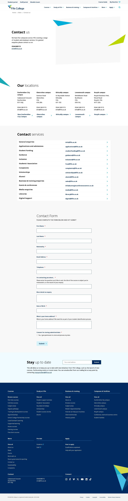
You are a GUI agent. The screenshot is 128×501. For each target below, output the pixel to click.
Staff (38, 447)
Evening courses (13, 429)
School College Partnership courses (19, 418)
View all (39, 397)
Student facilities (99, 418)
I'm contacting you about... (46, 278)
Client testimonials (71, 415)
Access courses (12, 426)
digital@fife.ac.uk (71, 199)
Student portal (13, 2)
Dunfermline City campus (102, 400)
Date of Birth (42, 306)
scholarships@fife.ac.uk (74, 173)
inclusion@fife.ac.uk (72, 160)
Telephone (41, 267)
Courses (47, 7)
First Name (41, 226)
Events (10, 453)
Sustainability (12, 465)
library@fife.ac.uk (71, 194)
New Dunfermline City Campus (24, 115)
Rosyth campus (99, 114)
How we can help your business (75, 412)
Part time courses (13, 400)
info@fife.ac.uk (17, 49)
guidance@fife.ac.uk (72, 155)
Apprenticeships (13, 415)
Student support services (44, 400)
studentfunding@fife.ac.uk (75, 151)
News (9, 450)
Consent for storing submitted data (49, 332)
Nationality (41, 247)
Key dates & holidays (43, 406)
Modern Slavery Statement (114, 497)
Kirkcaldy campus (62, 114)
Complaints (11, 468)
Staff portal (24, 2)
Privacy (81, 497)
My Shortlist (115, 2)
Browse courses (13, 397)
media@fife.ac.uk (71, 190)
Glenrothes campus (41, 115)
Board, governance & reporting (17, 459)
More (104, 7)
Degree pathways (13, 409)
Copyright (94, 497)
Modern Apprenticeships (73, 409)
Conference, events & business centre (105, 415)
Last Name (41, 236)
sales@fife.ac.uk (71, 181)
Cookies (88, 497)
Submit (41, 343)
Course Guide (102, 2)
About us (68, 400)
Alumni (39, 415)
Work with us (12, 456)
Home (14, 12)
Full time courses (13, 403)
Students (39, 444)
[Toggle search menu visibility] (119, 7)
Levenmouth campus (79, 115)
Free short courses (13, 432)
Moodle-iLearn (35, 2)
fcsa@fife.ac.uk (71, 164)
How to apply (69, 444)
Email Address (42, 257)
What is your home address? (47, 316)
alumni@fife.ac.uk (71, 177)
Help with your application (73, 450)
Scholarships (40, 409)
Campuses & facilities (91, 7)
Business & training (73, 7)
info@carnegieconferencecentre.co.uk (79, 186)
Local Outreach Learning (15, 420)
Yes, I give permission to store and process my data (54, 335)
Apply (112, 7)
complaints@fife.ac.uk (73, 168)
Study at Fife (59, 7)
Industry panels (70, 418)
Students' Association (43, 403)
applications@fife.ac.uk (73, 147)
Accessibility (102, 497)
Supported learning (14, 423)
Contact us (11, 462)
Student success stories (44, 412)
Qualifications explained (72, 447)
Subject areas (12, 406)
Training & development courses (18, 412)
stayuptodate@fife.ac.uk (43, 372)
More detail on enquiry (44, 292)
